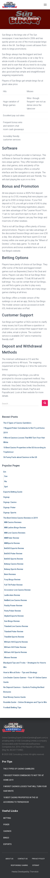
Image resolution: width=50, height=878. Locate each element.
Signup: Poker (9, 507)
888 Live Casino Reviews (14, 533)
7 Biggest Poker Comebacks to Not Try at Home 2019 (23, 777)
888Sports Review (12, 543)
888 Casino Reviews (12, 522)
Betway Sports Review (13, 569)
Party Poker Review (12, 611)
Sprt (6, 487)
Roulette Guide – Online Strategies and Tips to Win (25, 702)
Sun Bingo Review (12, 621)
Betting (7, 818)
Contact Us (23, 859)
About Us (9, 859)
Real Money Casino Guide (14, 697)
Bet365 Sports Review (13, 559)
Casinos (7, 831)
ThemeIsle (34, 872)
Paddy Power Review (13, 605)
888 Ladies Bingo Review (15, 527)
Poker (6, 824)
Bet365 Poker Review (13, 553)
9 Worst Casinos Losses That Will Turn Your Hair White (25, 788)
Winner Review (10, 657)
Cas (5, 476)
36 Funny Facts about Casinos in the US (20, 457)
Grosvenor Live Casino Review (17, 590)
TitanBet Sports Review (14, 637)
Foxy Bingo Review (12, 579)
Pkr (5, 481)
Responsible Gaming (19, 865)
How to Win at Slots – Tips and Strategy (20, 672)
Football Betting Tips (12, 707)
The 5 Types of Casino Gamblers (17, 423)
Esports (7, 844)
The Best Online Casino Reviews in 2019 (20, 518)
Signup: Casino (10, 502)
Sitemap (35, 865)
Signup (6, 497)
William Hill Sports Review (15, 652)
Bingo (6, 838)
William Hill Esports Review (16, 642)
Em (4, 472)
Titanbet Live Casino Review (16, 626)
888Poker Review (11, 538)
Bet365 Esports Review (14, 548)
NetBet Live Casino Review (15, 600)
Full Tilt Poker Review (13, 585)
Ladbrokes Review (12, 595)
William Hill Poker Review (15, 647)
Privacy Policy (38, 859)
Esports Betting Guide (12, 492)
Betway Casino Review (13, 564)
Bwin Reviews (10, 574)
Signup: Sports (9, 513)
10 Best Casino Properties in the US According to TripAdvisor (20, 799)
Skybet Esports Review (14, 616)
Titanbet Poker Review (13, 631)
